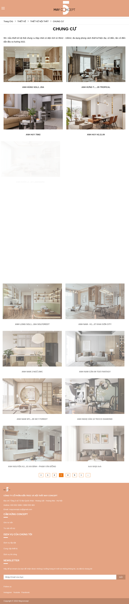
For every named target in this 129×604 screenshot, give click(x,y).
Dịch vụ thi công (10, 554)
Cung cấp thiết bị (10, 548)
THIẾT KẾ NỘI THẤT (39, 21)
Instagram (8, 592)
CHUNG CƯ (58, 21)
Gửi (121, 577)
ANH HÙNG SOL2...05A (33, 87)
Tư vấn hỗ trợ (9, 528)
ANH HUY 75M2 (33, 134)
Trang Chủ (8, 21)
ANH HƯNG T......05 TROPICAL (95, 87)
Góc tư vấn (8, 522)
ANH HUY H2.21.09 (96, 134)
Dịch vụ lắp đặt (10, 543)
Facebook (25, 592)
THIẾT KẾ (21, 21)
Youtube (16, 592)
